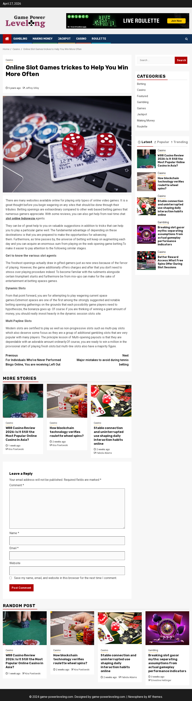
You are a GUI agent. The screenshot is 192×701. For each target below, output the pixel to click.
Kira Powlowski (16, 449)
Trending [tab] (179, 142)
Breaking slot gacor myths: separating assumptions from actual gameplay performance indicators (171, 236)
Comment (16, 485)
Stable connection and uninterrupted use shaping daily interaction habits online (109, 435)
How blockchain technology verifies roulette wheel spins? (67, 432)
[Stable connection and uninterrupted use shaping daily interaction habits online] (111, 401)
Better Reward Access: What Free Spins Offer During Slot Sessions (170, 262)
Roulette (99, 38)
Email (14, 548)
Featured (142, 96)
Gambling (20, 38)
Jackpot (64, 38)
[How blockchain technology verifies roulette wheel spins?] (67, 401)
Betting (141, 84)
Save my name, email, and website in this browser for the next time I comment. (65, 578)
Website (14, 563)
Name (14, 533)
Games (141, 108)
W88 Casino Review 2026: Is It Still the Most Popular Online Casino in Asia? (21, 433)
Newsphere (135, 697)
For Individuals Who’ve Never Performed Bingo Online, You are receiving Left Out (36, 359)
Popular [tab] (161, 142)
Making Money (42, 38)
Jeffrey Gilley (32, 88)
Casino (81, 38)
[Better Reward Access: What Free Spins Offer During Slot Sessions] (146, 260)
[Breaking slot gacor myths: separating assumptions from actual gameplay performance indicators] (146, 234)
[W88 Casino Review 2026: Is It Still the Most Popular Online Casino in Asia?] (23, 401)
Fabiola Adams (104, 453)
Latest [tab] (145, 142)
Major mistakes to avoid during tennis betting (98, 359)
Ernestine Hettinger (161, 680)
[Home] (7, 39)
